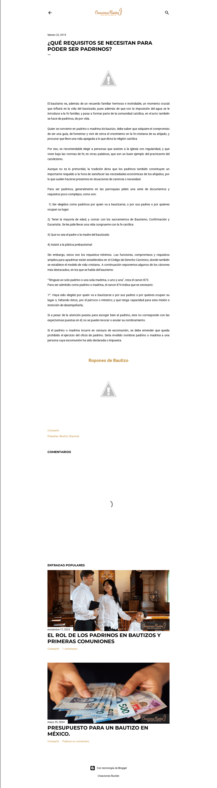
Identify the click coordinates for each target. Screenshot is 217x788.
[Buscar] (167, 12)
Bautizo (64, 436)
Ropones (74, 436)
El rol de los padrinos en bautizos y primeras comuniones (104, 638)
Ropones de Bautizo (108, 360)
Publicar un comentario (75, 741)
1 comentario (70, 648)
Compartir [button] (53, 430)
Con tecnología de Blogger (108, 768)
